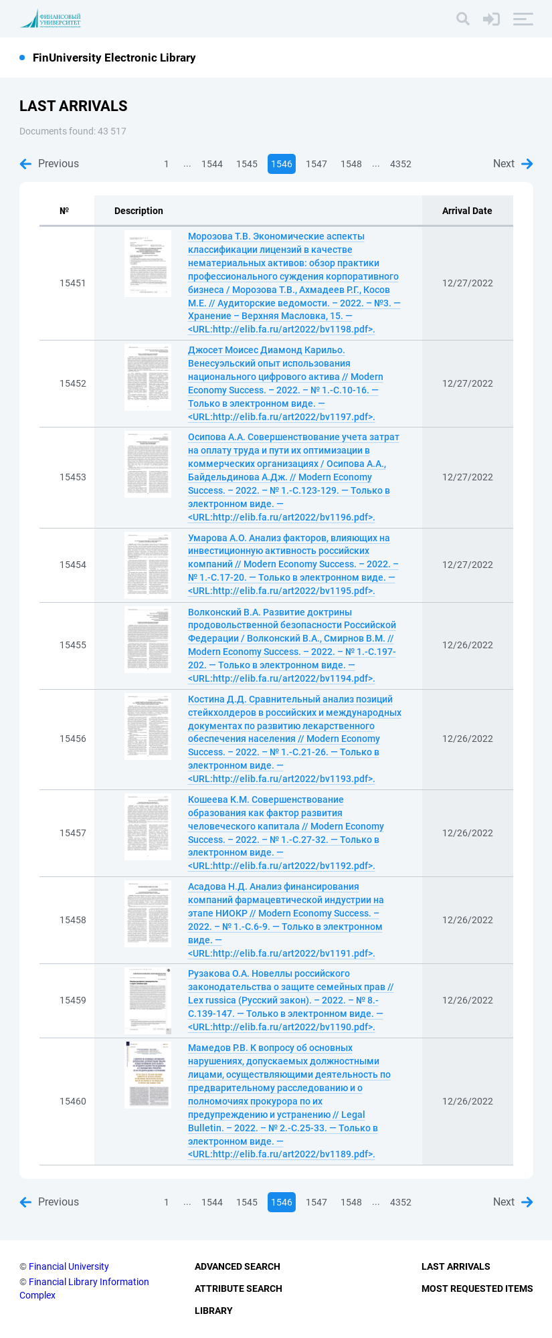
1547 (316, 164)
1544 (212, 164)
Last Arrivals (456, 1266)
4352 (400, 164)
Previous (49, 163)
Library (214, 1310)
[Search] (463, 18)
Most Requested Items (477, 1288)
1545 (247, 164)
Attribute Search (238, 1288)
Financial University (69, 1266)
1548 (351, 164)
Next (513, 163)
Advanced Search (237, 1266)
